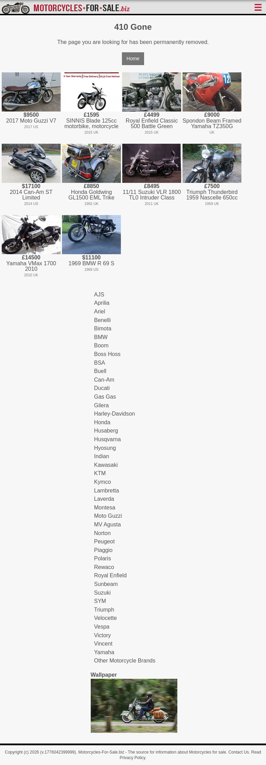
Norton (102, 533)
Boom (101, 345)
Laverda (104, 499)
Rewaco (104, 567)
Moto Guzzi (108, 516)
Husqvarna (107, 439)
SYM (100, 601)
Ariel (99, 311)
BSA (99, 363)
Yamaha (104, 652)
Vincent (103, 644)
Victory (102, 635)
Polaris (102, 558)
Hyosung (105, 448)
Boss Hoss (107, 354)
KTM (100, 473)
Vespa (101, 627)
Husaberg (106, 431)
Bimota (103, 328)
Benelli (102, 320)
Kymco (102, 482)
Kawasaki (106, 465)
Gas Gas (105, 397)
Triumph (104, 610)
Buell (100, 371)
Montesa (104, 507)
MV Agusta (107, 524)
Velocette (105, 618)
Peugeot (104, 541)
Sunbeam (106, 584)
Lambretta (106, 490)
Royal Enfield (110, 575)
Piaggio (103, 550)
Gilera (101, 405)
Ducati (102, 388)
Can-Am (104, 380)
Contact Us (238, 752)
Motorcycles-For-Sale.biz (101, 752)
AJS (99, 294)
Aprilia (101, 303)
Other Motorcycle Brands (125, 661)
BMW (101, 337)
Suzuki (102, 593)
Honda (102, 422)
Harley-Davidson (114, 414)
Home (132, 58)
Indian (101, 456)
